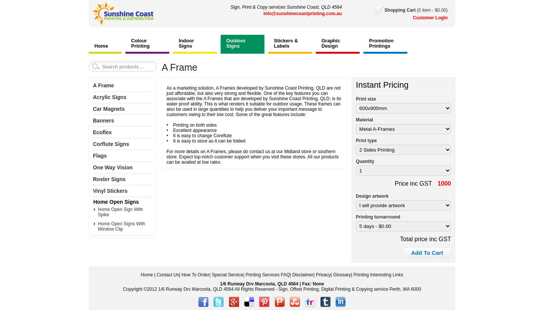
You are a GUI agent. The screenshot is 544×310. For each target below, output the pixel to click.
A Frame (103, 85)
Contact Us (168, 274)
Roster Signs (109, 179)
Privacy (323, 274)
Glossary (342, 274)
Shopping (396, 10)
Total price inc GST (425, 239)
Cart (416, 10)
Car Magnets (109, 109)
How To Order (195, 274)
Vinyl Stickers (110, 191)
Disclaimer (303, 274)
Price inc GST (413, 183)
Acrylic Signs (110, 97)
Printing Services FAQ (268, 274)
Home (147, 274)
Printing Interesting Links (378, 274)
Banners (103, 121)
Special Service (227, 274)
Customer (424, 17)
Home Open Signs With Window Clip (121, 226)
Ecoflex (102, 132)
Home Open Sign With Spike (120, 212)
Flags (100, 156)
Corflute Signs (111, 144)
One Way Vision (113, 167)
